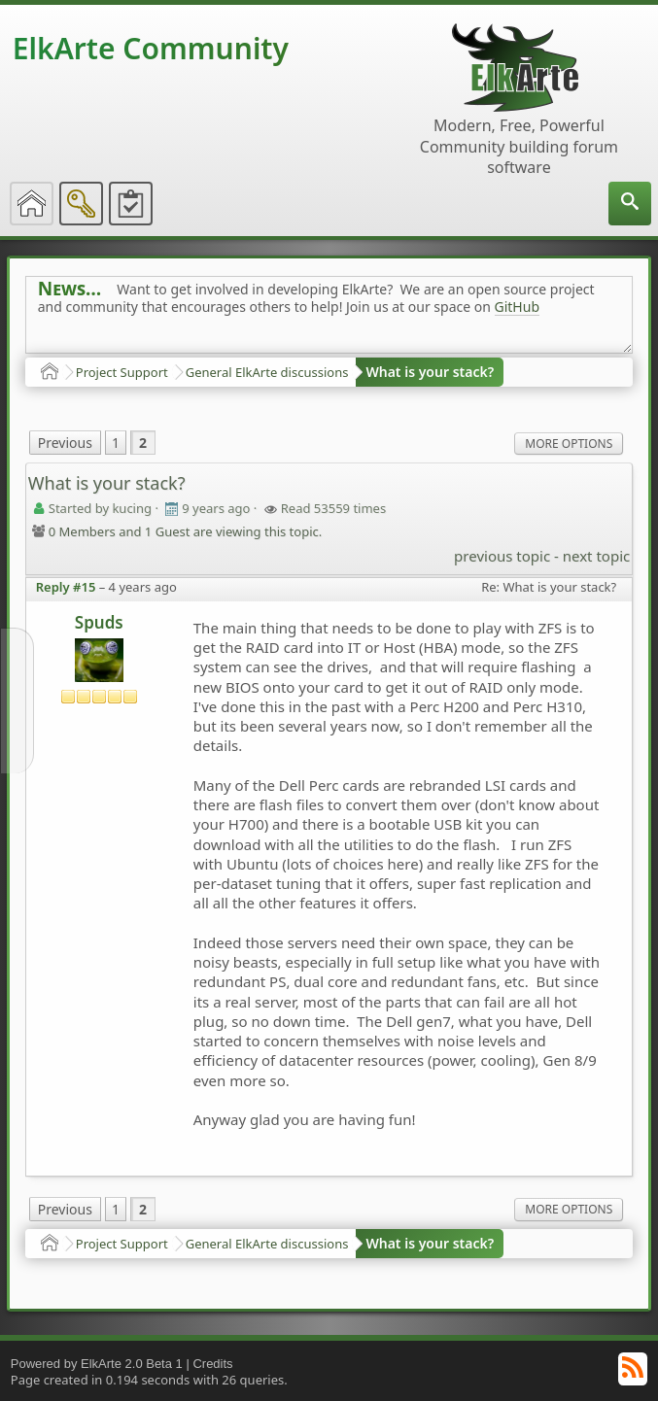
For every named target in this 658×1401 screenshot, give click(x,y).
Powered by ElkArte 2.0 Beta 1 (97, 1363)
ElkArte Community (151, 48)
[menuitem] (629, 203)
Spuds (99, 622)
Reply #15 (66, 587)
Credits (212, 1363)
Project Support (122, 372)
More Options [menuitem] (568, 443)
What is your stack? (429, 371)
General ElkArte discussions (267, 372)
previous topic (502, 555)
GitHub (517, 306)
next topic (596, 555)
